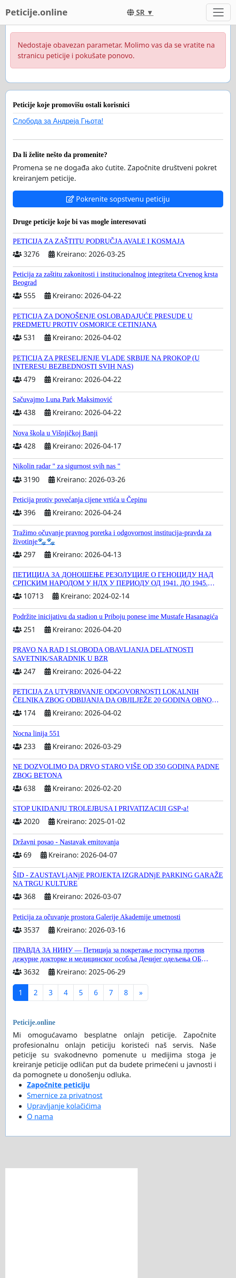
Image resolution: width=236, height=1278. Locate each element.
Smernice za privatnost (64, 1095)
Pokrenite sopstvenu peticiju (118, 199)
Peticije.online (36, 12)
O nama (40, 1116)
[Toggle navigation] (218, 12)
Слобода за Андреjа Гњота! (58, 121)
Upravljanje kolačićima (64, 1106)
